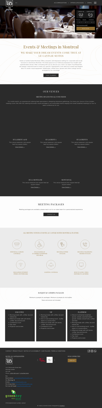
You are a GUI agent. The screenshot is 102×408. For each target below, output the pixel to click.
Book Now (85, 28)
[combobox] (79, 22)
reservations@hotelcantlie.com (23, 378)
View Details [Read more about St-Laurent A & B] (19, 147)
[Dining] (74, 3)
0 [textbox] (91, 22)
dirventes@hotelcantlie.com (24, 384)
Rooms (78, 19)
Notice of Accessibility (32, 351)
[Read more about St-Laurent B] (82, 126)
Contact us (53, 214)
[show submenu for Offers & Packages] (70, 3)
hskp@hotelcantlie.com (24, 386)
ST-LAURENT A (51, 139)
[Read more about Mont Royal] (66, 166)
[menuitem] (9, 351)
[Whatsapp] (95, 350)
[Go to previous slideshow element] (38, 360)
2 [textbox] (85, 22)
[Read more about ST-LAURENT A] (51, 126)
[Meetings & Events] (85, 3)
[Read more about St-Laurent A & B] (20, 126)
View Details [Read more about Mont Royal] (66, 187)
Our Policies (45, 351)
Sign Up (72, 360)
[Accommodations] (45, 3)
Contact (9, 351)
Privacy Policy (18, 351)
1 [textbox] (79, 22)
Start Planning (51, 75)
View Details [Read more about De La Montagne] (35, 187)
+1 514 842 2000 (24, 373)
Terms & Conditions (58, 351)
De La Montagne (35, 180)
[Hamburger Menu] (94, 3)
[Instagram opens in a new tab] (92, 350)
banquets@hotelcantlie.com (18, 382)
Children (91, 19)
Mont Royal (67, 180)
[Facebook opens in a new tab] (89, 350)
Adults (84, 19)
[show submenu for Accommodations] (53, 3)
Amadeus (62, 405)
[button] (81, 14)
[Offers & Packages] (61, 3)
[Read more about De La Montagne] (35, 166)
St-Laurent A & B (20, 139)
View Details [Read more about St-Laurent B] (81, 147)
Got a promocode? (82, 25)
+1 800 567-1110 (14, 373)
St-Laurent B (82, 139)
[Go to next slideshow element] (54, 360)
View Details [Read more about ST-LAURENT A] (50, 147)
